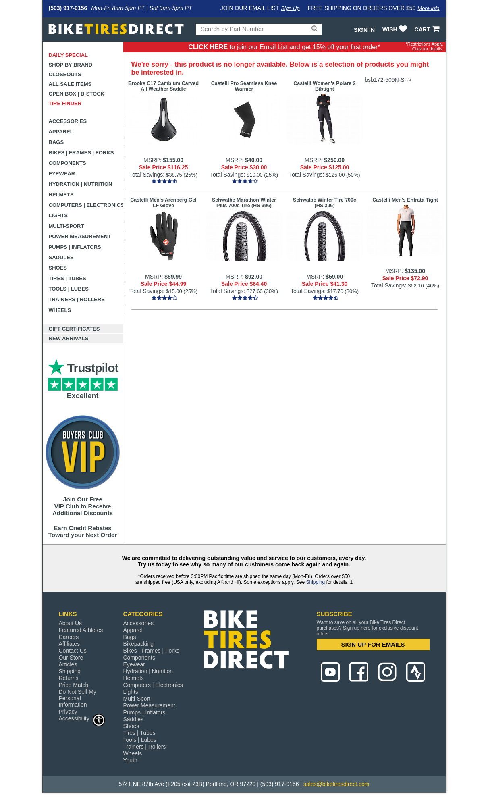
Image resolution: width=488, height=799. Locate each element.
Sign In (364, 30)
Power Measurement (80, 236)
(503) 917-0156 (68, 8)
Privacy (68, 711)
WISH (395, 29)
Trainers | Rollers (77, 299)
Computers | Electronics (86, 205)
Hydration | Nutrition (80, 184)
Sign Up (290, 8)
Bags (56, 142)
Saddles (61, 257)
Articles (68, 664)
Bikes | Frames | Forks (81, 153)
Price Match (74, 685)
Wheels (60, 310)
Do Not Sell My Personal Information (77, 698)
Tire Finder (65, 103)
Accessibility (82, 718)
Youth (130, 760)
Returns (69, 678)
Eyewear (62, 174)
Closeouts (65, 74)
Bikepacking (138, 644)
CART (428, 29)
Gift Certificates (74, 329)
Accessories (68, 121)
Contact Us (73, 650)
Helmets (61, 194)
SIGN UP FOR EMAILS (373, 644)
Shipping (315, 582)
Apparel (61, 132)
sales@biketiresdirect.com (336, 784)
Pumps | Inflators (75, 247)
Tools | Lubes (69, 289)
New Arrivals (69, 338)
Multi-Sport (66, 226)
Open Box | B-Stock (76, 94)
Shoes (58, 268)
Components (67, 163)
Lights (58, 215)
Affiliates (69, 644)
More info (428, 8)
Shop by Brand (71, 65)
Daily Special (68, 55)
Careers (69, 637)
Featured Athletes (81, 630)
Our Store (71, 657)
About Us (70, 623)
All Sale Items (70, 84)
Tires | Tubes (67, 278)
